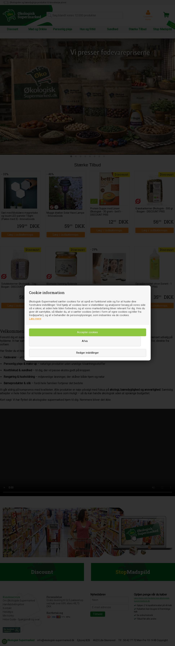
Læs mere (35, 318)
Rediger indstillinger (87, 352)
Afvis (85, 341)
